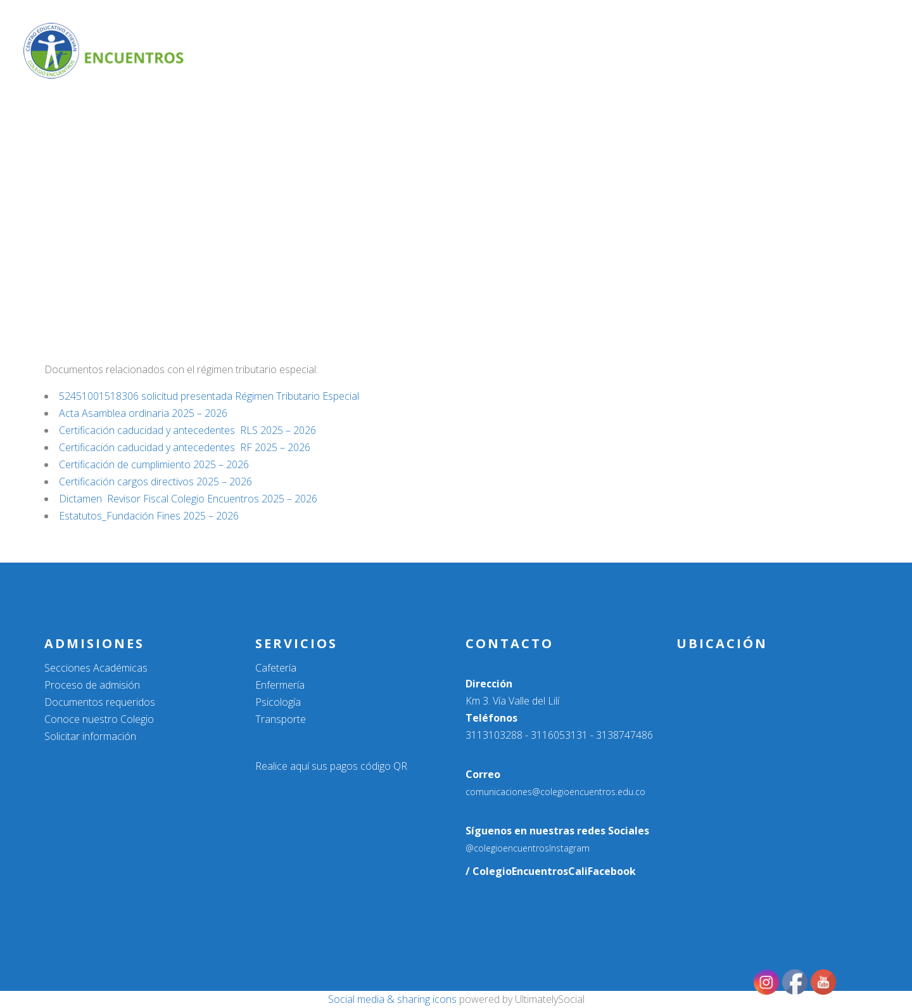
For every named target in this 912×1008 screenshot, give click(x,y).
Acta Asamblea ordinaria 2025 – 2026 (143, 413)
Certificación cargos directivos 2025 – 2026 (155, 481)
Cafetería (275, 668)
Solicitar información (90, 736)
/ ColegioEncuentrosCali (527, 871)
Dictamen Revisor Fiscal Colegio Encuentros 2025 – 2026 (188, 499)
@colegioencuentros (507, 848)
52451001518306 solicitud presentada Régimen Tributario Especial (209, 396)
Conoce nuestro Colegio (99, 719)
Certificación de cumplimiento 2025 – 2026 (154, 464)
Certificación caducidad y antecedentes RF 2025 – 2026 (184, 447)
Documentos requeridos (99, 702)
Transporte (280, 719)
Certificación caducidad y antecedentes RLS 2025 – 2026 (187, 430)
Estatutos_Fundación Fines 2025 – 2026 (149, 516)
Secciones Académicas (96, 668)
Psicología (278, 702)
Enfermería (280, 685)
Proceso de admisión (92, 685)
